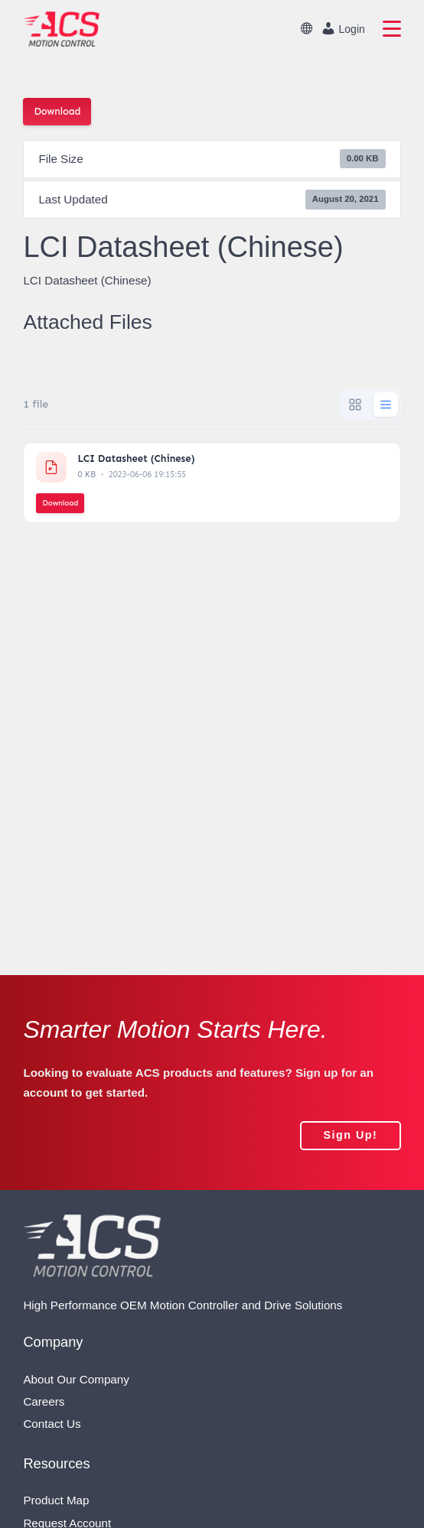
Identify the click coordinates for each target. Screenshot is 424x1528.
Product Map (56, 1500)
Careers (43, 1401)
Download (57, 111)
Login (343, 28)
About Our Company (76, 1379)
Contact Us (51, 1423)
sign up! (350, 1135)
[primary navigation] (392, 29)
